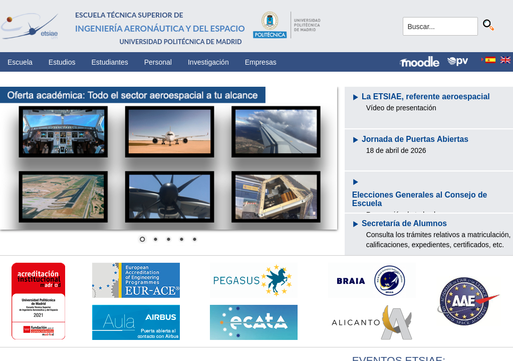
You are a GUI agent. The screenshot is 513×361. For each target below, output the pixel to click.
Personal (158, 62)
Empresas (261, 62)
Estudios (62, 62)
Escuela (20, 62)
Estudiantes (110, 62)
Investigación (208, 62)
